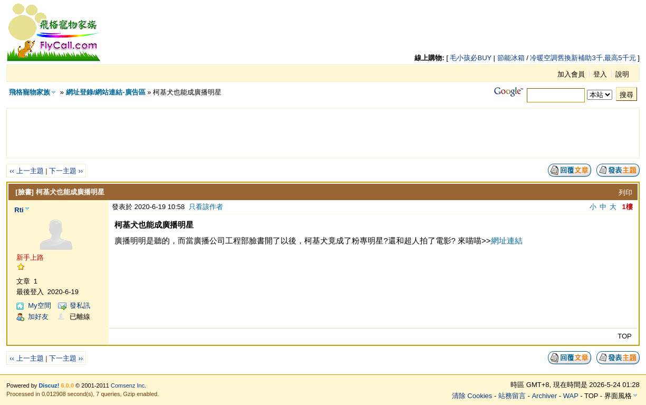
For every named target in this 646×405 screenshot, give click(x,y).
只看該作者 (206, 207)
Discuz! (48, 385)
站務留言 (512, 396)
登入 (600, 74)
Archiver (544, 396)
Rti (18, 210)
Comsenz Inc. (128, 385)
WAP (570, 396)
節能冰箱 (511, 58)
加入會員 (571, 74)
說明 (622, 74)
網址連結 (507, 240)
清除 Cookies (472, 396)
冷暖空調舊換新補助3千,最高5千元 (582, 58)
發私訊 (80, 305)
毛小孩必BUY (470, 58)
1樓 (627, 207)
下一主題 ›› (66, 171)
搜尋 (626, 95)
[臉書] (24, 192)
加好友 (38, 317)
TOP (625, 336)
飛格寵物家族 (29, 92)
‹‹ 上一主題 (26, 171)
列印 (625, 192)
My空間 (39, 305)
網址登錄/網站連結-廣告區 (106, 92)
